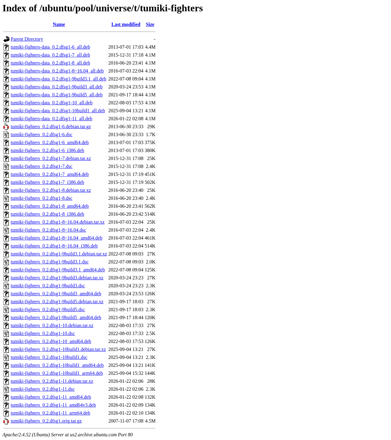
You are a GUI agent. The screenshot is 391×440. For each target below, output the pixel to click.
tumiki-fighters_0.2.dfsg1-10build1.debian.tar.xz (58, 349)
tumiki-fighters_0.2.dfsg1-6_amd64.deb (50, 142)
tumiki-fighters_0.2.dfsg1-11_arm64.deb (50, 413)
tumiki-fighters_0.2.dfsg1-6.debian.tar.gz (51, 126)
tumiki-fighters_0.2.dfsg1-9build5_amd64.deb (56, 317)
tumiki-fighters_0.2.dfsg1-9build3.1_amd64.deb (58, 269)
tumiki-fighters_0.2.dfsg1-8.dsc (41, 198)
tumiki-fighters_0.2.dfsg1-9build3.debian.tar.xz (57, 277)
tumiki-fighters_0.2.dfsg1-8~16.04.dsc (48, 230)
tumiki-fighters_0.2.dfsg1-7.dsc (41, 166)
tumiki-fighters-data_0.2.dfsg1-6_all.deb (50, 47)
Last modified (126, 24)
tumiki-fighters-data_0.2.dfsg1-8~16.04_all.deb (57, 70)
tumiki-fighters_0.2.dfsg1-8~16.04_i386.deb (54, 245)
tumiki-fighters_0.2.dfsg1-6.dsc (41, 134)
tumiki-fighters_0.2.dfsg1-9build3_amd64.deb (56, 293)
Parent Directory (27, 39)
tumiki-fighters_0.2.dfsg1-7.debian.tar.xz (51, 158)
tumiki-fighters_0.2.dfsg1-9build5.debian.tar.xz (57, 301)
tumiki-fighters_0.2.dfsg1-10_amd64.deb (51, 341)
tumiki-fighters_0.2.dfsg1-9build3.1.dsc (50, 261)
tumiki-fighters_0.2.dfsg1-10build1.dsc (49, 357)
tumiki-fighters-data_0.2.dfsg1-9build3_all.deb (57, 86)
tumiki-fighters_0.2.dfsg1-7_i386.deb (47, 182)
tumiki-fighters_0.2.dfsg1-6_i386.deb (47, 150)
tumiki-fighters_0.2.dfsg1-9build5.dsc (48, 309)
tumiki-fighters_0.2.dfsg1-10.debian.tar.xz (52, 325)
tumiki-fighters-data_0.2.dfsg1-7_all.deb (50, 55)
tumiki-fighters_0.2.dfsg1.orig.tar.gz (46, 420)
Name (59, 24)
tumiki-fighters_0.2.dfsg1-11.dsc (43, 389)
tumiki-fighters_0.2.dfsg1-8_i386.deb (47, 214)
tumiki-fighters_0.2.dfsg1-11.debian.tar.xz (52, 381)
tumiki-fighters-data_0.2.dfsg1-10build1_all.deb (58, 110)
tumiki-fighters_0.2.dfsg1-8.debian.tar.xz (51, 190)
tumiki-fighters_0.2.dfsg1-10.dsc (43, 333)
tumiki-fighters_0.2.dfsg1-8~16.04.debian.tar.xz (57, 222)
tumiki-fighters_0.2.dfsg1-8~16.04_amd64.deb (56, 238)
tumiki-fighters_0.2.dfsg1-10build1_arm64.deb (57, 373)
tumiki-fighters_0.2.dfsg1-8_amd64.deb (50, 206)
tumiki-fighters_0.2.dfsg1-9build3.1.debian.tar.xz (59, 253)
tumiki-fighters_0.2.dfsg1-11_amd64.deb (51, 397)
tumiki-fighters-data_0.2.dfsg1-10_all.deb (52, 102)
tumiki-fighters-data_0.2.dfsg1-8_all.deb (50, 62)
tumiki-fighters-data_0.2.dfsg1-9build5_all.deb (57, 94)
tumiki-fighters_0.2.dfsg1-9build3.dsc (48, 285)
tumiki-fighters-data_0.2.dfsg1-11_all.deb (51, 118)
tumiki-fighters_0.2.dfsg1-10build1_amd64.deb (57, 365)
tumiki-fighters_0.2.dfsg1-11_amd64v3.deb (53, 405)
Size (150, 24)
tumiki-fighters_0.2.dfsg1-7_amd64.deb (50, 174)
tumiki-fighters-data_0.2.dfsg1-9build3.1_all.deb (58, 78)
